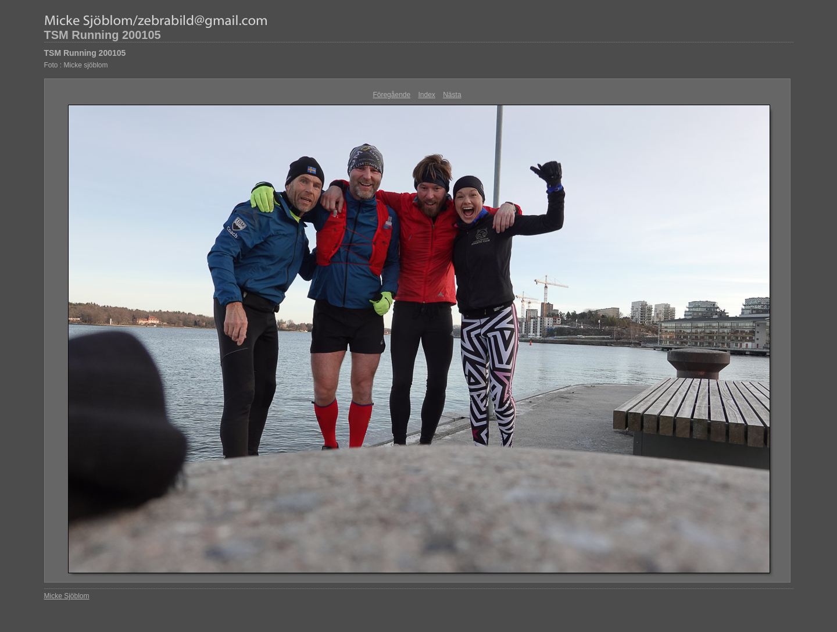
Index (427, 95)
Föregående (391, 95)
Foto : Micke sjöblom (76, 65)
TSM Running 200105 (102, 34)
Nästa (452, 95)
